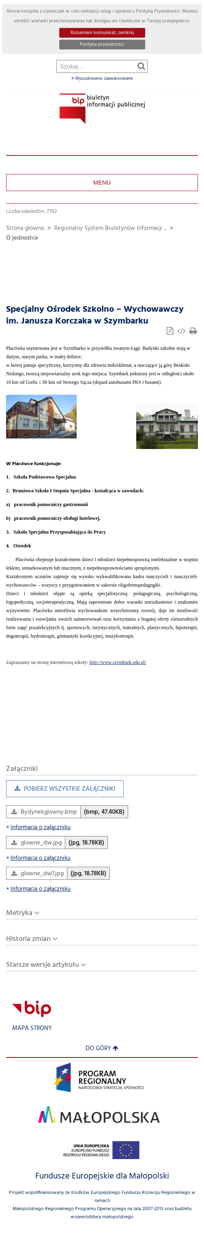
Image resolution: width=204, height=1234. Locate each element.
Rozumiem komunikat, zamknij (102, 33)
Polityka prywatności (102, 44)
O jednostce (22, 238)
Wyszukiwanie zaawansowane (102, 78)
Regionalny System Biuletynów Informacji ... (110, 228)
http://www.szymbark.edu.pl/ (118, 662)
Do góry (102, 1048)
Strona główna (25, 228)
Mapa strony (32, 1028)
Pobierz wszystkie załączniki (60, 791)
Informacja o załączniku (38, 827)
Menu (102, 182)
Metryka (19, 913)
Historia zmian (28, 939)
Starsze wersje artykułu (42, 965)
